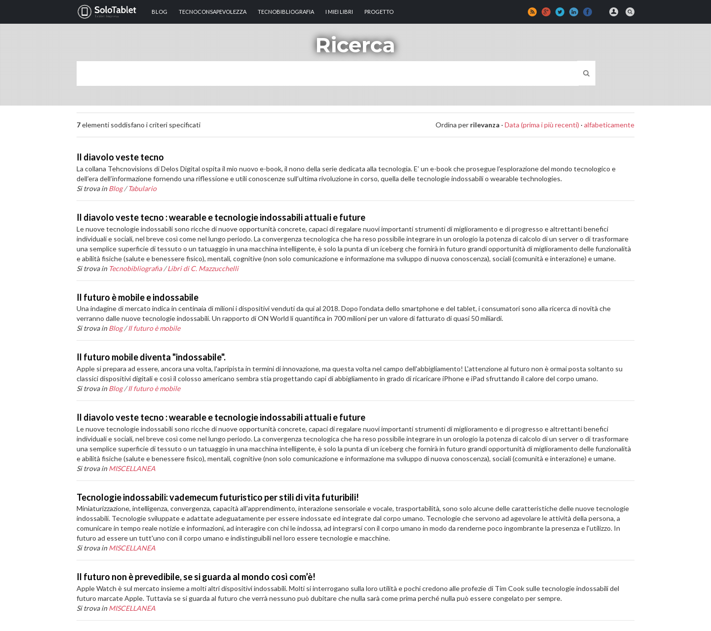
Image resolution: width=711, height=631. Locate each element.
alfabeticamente (609, 124)
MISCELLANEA (132, 468)
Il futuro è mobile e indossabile (137, 297)
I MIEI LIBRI (339, 11)
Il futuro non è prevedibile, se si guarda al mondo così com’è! (196, 576)
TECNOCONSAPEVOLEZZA (212, 11)
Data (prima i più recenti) (542, 124)
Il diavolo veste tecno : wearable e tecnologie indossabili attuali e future (221, 217)
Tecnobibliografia (286, 11)
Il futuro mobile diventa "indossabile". (151, 357)
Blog (159, 11)
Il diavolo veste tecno (120, 157)
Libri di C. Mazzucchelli (202, 268)
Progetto (379, 11)
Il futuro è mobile (154, 328)
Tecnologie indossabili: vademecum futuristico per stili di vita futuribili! (218, 497)
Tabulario (142, 188)
